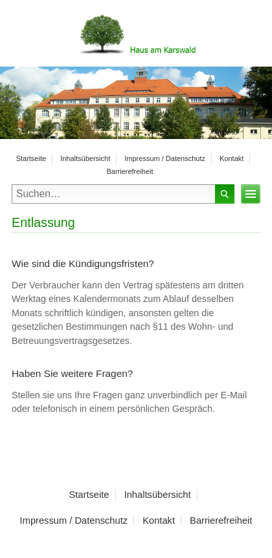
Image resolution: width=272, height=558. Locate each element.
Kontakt (232, 158)
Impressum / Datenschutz (164, 158)
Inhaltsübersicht (85, 158)
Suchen (224, 194)
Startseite (31, 158)
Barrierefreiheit (129, 171)
